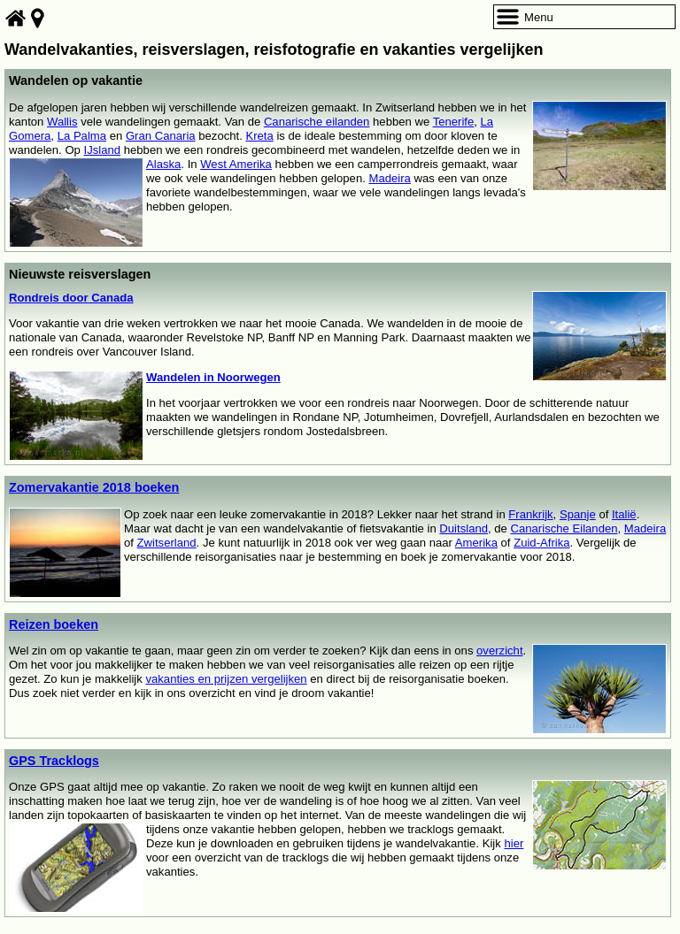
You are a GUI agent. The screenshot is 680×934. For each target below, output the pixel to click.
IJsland (102, 150)
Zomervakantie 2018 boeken (94, 487)
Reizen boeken (53, 624)
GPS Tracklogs (54, 761)
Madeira (389, 178)
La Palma (82, 135)
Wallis (62, 121)
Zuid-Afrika (541, 542)
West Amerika (236, 164)
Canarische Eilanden (564, 528)
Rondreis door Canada (71, 297)
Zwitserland (167, 542)
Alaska (163, 164)
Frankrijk (530, 514)
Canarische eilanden (317, 121)
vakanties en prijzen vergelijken (225, 678)
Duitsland (463, 528)
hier (513, 843)
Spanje (578, 514)
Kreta (259, 135)
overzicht (499, 650)
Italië (624, 514)
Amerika (476, 542)
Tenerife (454, 121)
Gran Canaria (161, 135)
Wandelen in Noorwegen (213, 377)
